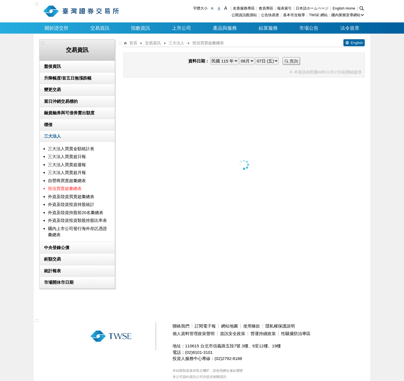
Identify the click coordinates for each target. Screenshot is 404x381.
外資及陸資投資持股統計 (71, 204)
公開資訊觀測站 (244, 15)
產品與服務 (225, 28)
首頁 (133, 43)
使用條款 (251, 326)
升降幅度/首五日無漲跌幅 (67, 78)
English (357, 43)
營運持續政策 (263, 333)
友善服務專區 (244, 8)
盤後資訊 (52, 66)
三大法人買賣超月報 (67, 172)
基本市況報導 (294, 15)
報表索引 (284, 8)
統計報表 (52, 270)
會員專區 (266, 8)
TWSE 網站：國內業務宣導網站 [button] (335, 15)
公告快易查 (270, 15)
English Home (343, 8)
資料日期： (198, 61)
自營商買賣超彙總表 (67, 180)
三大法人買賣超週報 (67, 164)
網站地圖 (229, 326)
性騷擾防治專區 (296, 333)
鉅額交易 (52, 259)
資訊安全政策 (232, 333)
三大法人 (52, 136)
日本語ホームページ (312, 8)
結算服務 (268, 28)
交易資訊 (99, 28)
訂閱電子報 (205, 326)
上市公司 (181, 28)
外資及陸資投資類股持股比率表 (77, 220)
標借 (48, 124)
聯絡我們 (181, 326)
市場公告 (308, 28)
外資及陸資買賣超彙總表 (71, 196)
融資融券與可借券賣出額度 (69, 112)
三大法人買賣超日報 (67, 156)
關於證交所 (56, 28)
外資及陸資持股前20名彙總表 (75, 212)
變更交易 (52, 89)
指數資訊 (140, 28)
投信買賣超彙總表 (65, 188)
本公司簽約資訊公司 (188, 377)
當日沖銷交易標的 (61, 101)
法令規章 (349, 28)
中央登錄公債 (56, 247)
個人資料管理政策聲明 (194, 333)
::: (37, 3)
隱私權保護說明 (280, 326)
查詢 (294, 61)
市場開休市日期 (59, 282)
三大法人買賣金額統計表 (71, 148)
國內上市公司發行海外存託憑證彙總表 (77, 231)
